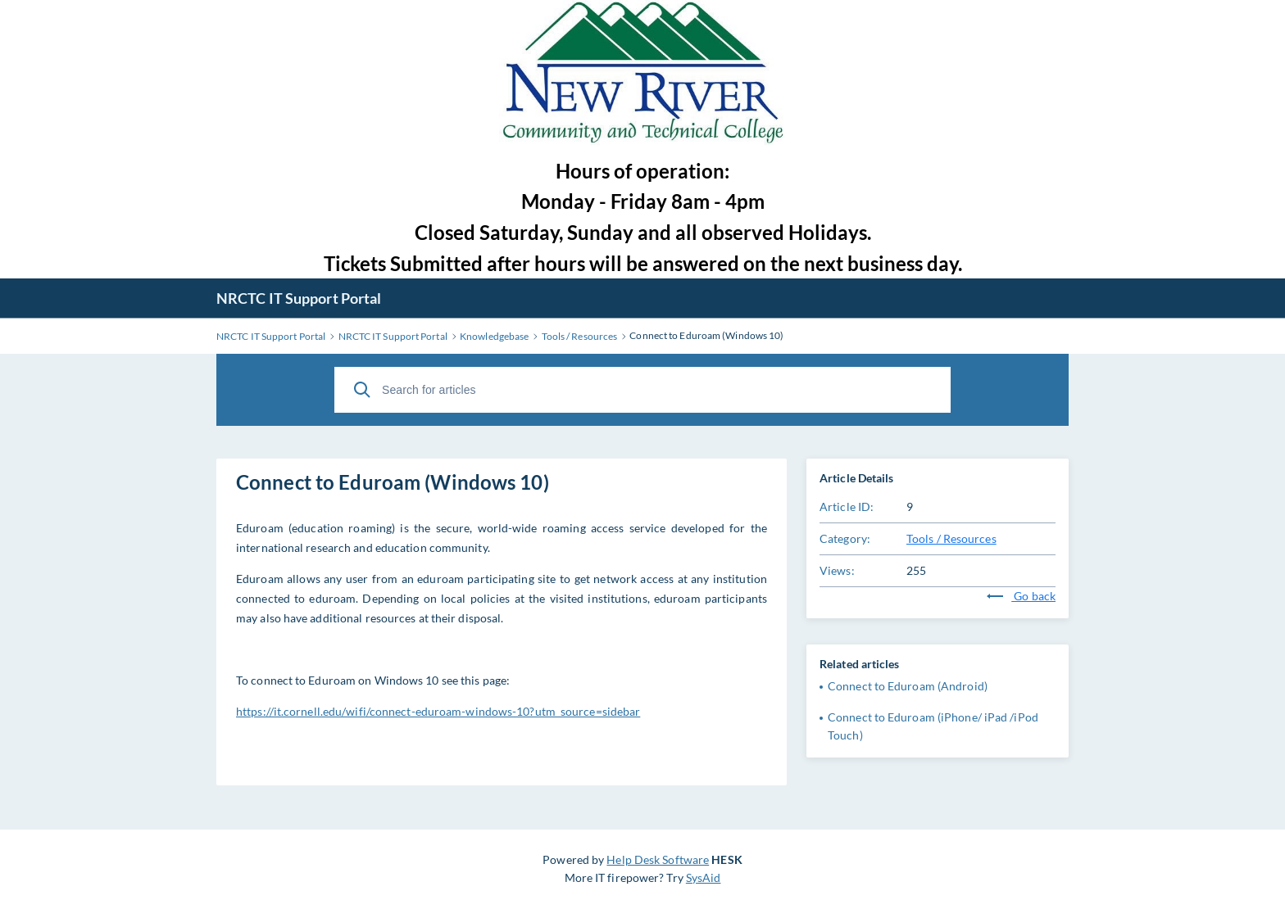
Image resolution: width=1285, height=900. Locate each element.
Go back (1021, 596)
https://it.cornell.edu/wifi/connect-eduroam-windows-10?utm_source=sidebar (438, 711)
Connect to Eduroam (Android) (908, 686)
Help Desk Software (657, 859)
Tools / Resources (951, 538)
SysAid (703, 877)
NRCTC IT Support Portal (298, 298)
